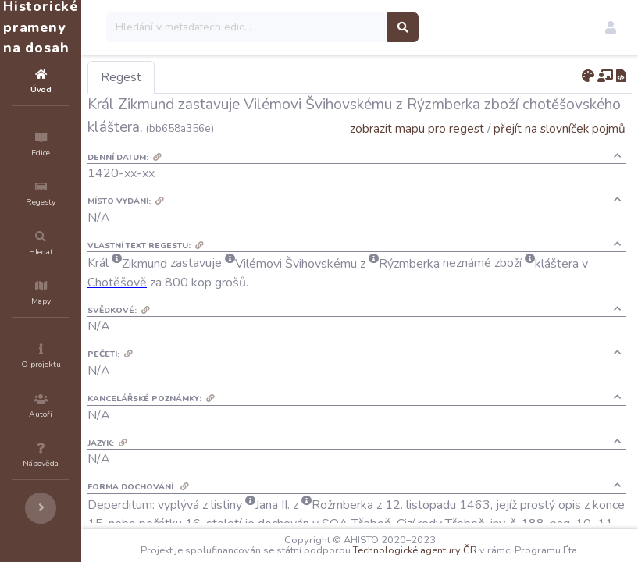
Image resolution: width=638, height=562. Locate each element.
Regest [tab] (214, 77)
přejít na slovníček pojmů (560, 151)
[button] (611, 27)
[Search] (341, 27)
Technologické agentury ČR (471, 540)
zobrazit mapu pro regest (417, 151)
